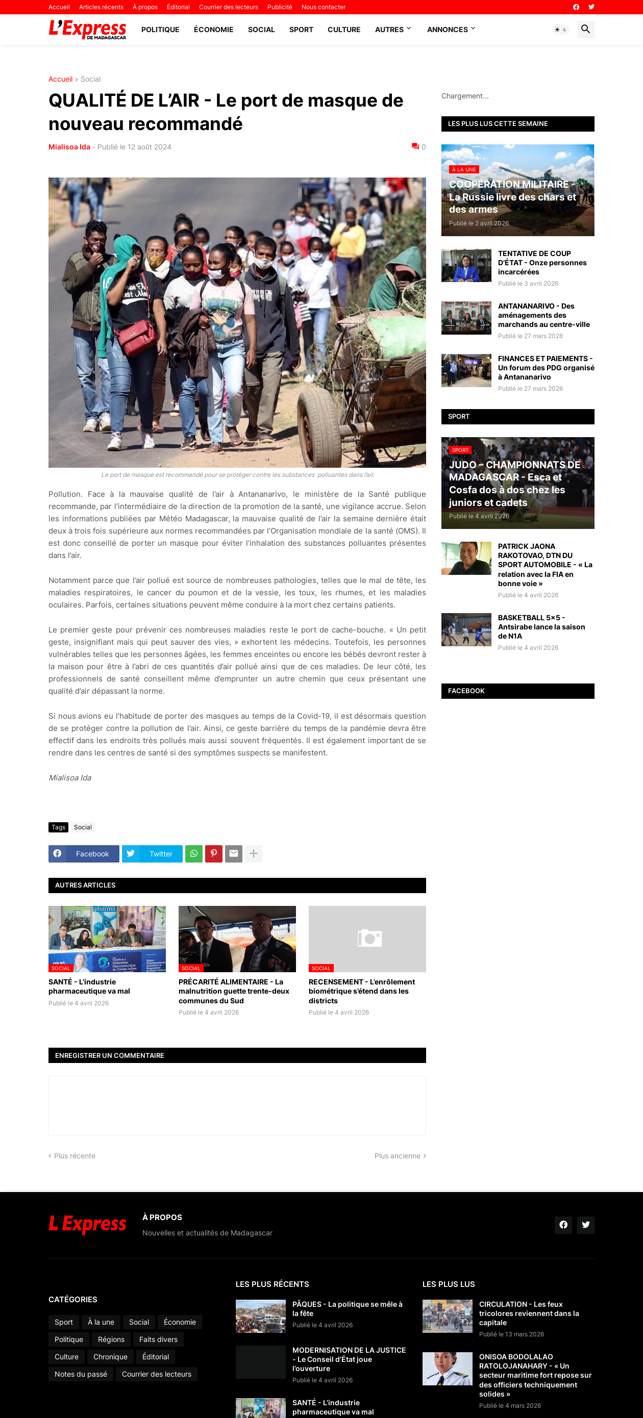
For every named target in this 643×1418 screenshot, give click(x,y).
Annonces (447, 29)
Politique (160, 29)
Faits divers (158, 1339)
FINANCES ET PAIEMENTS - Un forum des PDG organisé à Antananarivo (546, 367)
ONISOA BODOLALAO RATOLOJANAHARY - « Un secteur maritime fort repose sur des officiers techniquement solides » (535, 1375)
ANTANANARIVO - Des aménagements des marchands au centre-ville (544, 314)
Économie (214, 29)
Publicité (279, 7)
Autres (389, 29)
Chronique (110, 1356)
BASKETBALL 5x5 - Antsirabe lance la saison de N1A (541, 626)
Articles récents (101, 7)
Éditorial (178, 7)
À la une (101, 1322)
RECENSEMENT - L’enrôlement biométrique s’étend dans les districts (362, 990)
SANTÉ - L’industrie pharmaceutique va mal (89, 986)
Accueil (59, 7)
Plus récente (74, 1155)
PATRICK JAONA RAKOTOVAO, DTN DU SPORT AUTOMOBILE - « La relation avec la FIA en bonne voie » (545, 565)
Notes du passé (81, 1374)
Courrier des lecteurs (228, 7)
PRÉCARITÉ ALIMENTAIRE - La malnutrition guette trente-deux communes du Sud (234, 990)
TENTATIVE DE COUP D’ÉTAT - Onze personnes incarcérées (542, 262)
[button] (561, 29)
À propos (145, 7)
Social (261, 29)
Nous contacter (323, 7)
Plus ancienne (398, 1155)
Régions (111, 1339)
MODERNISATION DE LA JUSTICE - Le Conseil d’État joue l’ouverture (349, 1359)
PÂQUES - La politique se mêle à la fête (347, 1309)
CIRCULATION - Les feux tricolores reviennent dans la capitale (529, 1313)
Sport (301, 29)
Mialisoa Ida (69, 146)
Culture (344, 29)
